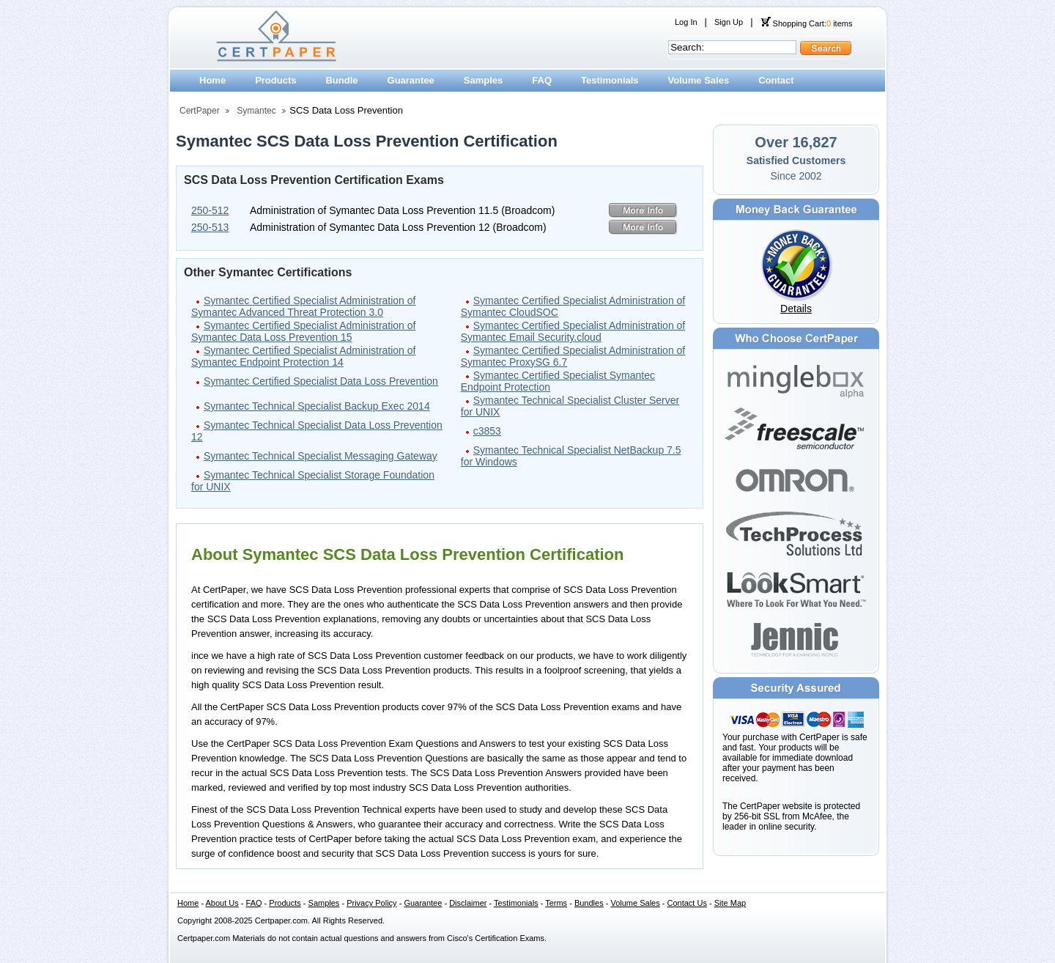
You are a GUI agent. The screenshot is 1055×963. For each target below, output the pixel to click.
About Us (222, 903)
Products (275, 80)
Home (212, 80)
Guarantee (411, 80)
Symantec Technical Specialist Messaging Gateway (320, 456)
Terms (556, 903)
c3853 (487, 431)
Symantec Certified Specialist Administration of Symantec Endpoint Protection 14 (303, 356)
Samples (483, 80)
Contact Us (687, 903)
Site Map (730, 903)
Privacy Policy (371, 903)
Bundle (341, 80)
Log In (686, 22)
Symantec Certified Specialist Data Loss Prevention (321, 381)
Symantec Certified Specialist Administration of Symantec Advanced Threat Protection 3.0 (303, 306)
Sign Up (728, 22)
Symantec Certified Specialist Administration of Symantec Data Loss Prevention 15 (303, 331)
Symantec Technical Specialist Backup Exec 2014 (317, 406)
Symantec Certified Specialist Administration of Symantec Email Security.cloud (573, 331)
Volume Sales (699, 80)
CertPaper (199, 111)
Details (796, 308)
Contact (775, 80)
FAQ (542, 80)
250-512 (210, 210)
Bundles (589, 903)
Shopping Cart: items (806, 23)
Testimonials (610, 80)
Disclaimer (467, 903)
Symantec (256, 111)
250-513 (210, 227)
